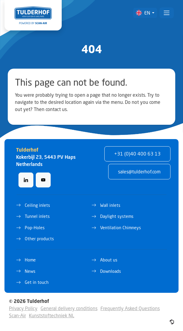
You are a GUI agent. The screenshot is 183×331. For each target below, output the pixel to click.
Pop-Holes (35, 227)
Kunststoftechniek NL (51, 315)
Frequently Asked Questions (130, 308)
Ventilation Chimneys (120, 227)
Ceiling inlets (37, 205)
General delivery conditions (69, 308)
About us (108, 259)
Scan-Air (17, 315)
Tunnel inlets (37, 216)
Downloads (110, 271)
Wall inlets (110, 205)
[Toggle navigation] (166, 12)
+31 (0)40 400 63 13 (137, 153)
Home (30, 259)
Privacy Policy (23, 308)
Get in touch (37, 282)
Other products (39, 238)
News (30, 271)
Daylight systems (117, 216)
